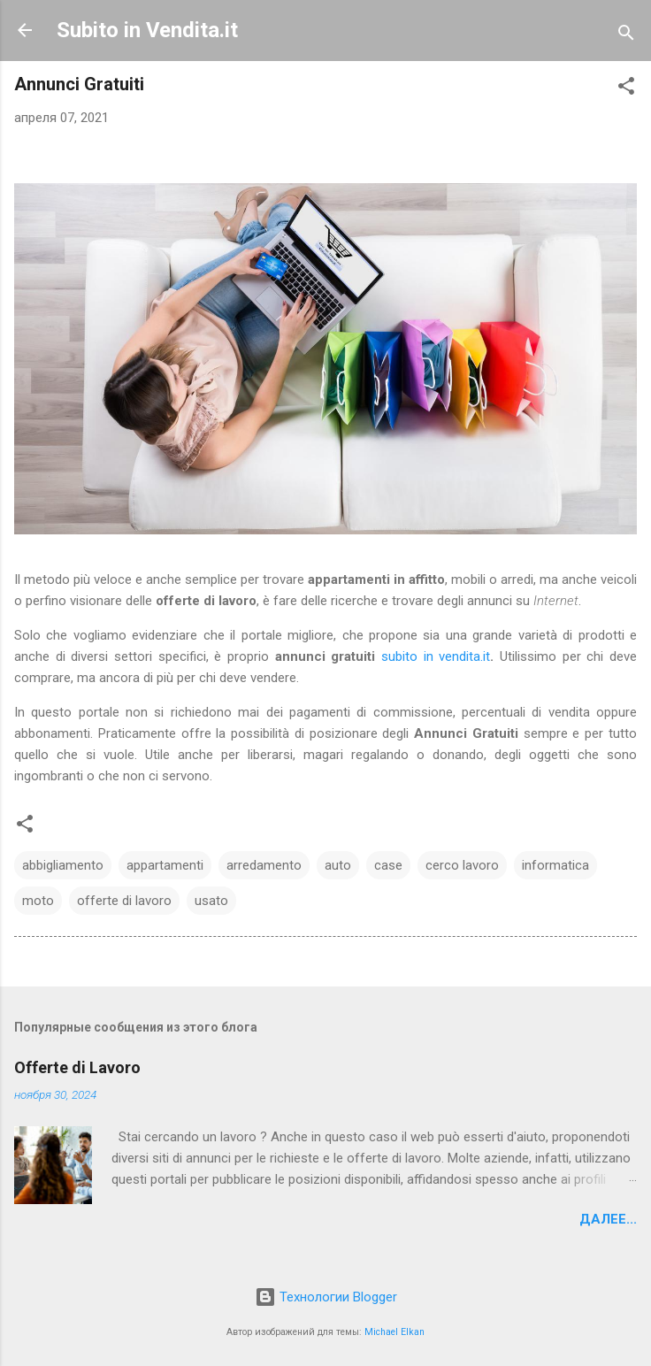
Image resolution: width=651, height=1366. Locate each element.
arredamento (264, 865)
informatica (555, 865)
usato (211, 901)
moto (38, 901)
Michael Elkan (394, 1332)
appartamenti (164, 865)
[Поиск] (626, 36)
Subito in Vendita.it (147, 30)
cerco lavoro (462, 865)
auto (338, 865)
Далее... (608, 1219)
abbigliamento (62, 865)
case (388, 865)
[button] (626, 89)
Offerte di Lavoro (77, 1067)
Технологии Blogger (326, 1297)
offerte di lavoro (124, 901)
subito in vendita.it (435, 656)
